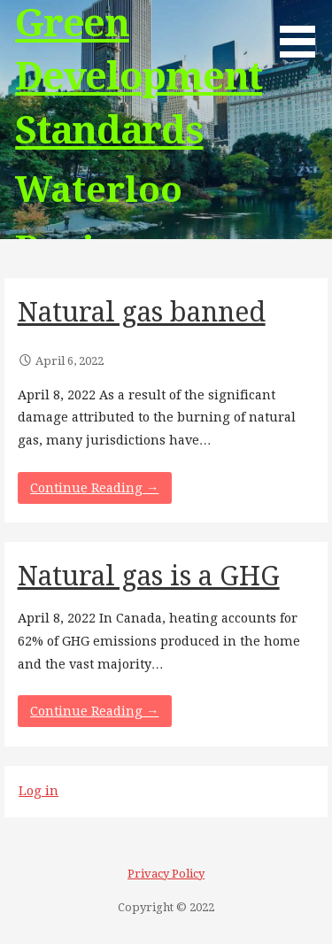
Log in (38, 791)
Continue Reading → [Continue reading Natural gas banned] (94, 488)
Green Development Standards (138, 76)
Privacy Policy (166, 873)
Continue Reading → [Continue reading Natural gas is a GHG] (94, 711)
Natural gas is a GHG (149, 576)
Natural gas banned (142, 312)
